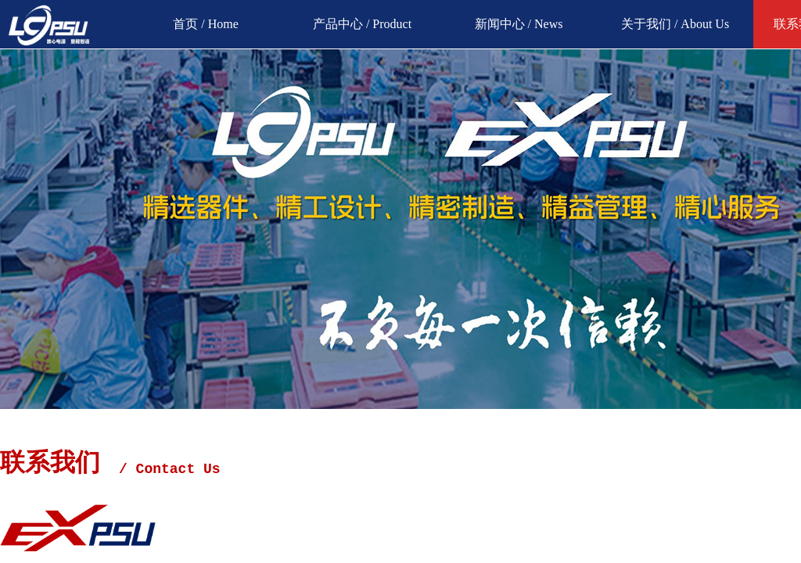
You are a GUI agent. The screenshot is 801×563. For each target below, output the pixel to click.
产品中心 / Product (362, 23)
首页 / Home (206, 23)
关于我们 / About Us (675, 23)
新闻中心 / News (519, 23)
